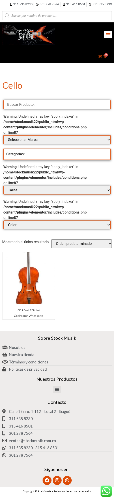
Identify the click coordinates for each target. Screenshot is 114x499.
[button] (108, 34)
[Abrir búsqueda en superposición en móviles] (57, 15)
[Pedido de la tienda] (81, 243)
